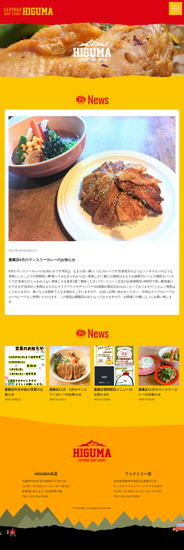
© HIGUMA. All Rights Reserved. (92, 508)
